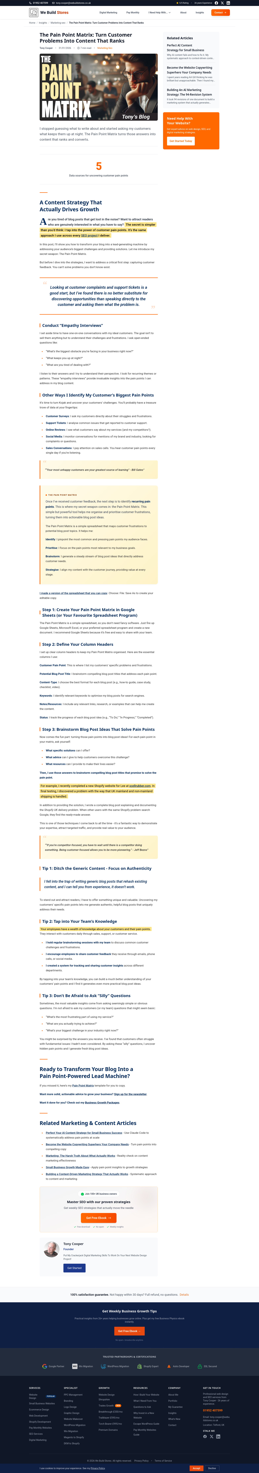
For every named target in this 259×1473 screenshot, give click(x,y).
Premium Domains (108, 1430)
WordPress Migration (75, 1425)
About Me (173, 1394)
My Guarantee (175, 1407)
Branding (68, 1401)
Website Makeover (73, 1419)
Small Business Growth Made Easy (67, 1167)
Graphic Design (71, 1413)
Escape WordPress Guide (146, 1423)
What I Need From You (144, 1401)
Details (184, 1294)
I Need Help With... (159, 12)
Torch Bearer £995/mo (110, 1423)
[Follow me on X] (222, 3)
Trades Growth (110, 1405)
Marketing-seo (58, 22)
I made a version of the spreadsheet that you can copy (73, 593)
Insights (200, 12)
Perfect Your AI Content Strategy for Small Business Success (84, 1132)
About (183, 12)
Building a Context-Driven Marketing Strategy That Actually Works (87, 1174)
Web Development (38, 1415)
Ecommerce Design (39, 1409)
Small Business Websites (42, 1403)
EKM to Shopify (72, 1443)
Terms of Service (163, 1460)
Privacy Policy (141, 1460)
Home (32, 22)
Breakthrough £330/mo (111, 1411)
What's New (174, 1419)
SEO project (89, 235)
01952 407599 (212, 1410)
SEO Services (36, 1434)
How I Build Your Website (146, 1394)
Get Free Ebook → (129, 1331)
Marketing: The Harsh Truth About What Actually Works (80, 1155)
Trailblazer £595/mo (109, 1417)
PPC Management (73, 1394)
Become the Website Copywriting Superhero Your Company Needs (87, 1144)
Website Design (42, 1396)
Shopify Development (40, 1422)
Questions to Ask (142, 1407)
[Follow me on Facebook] (216, 3)
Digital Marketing (108, 12)
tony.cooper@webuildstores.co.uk (71, 3)
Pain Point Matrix (83, 1085)
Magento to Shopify (74, 1437)
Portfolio (172, 1401)
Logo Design (70, 1407)
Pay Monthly (133, 12)
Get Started (74, 1268)
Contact (172, 1425)
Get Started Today (181, 141)
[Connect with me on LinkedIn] (228, 3)
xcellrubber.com (140, 786)
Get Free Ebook (98, 1218)
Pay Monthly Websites (40, 1427)
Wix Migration (71, 1431)
